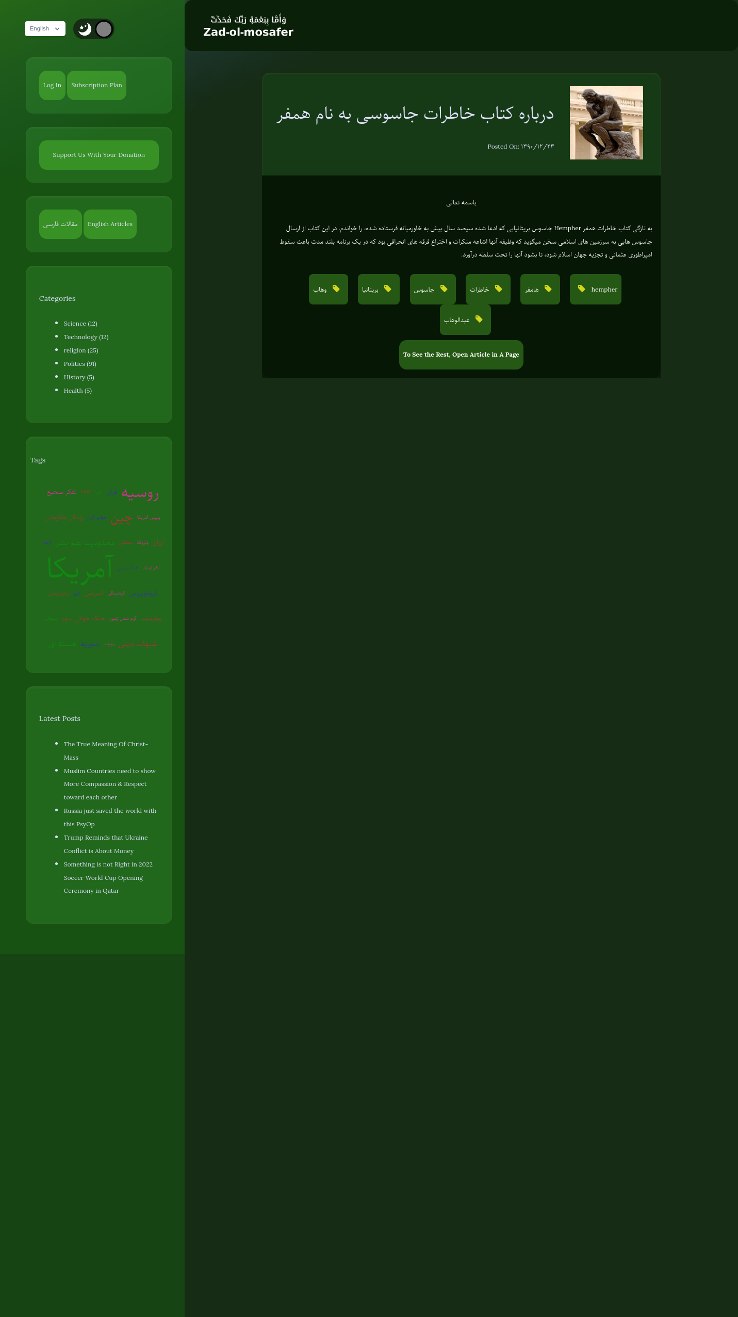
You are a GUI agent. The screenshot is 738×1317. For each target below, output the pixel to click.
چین (121, 516)
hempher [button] (603, 289)
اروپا (98, 491)
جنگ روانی (128, 567)
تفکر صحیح (62, 491)
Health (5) (78, 390)
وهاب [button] (320, 289)
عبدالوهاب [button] (457, 320)
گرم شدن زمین (123, 618)
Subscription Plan (96, 85)
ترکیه (47, 542)
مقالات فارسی (60, 224)
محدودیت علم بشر (85, 542)
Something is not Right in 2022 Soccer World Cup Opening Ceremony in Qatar (108, 878)
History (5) (79, 377)
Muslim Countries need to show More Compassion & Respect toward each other (110, 784)
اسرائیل (94, 593)
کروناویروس (143, 593)
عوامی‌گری (96, 516)
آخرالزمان (151, 567)
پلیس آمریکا (148, 516)
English (49, 29)
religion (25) (81, 350)
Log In (52, 85)
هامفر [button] (532, 289)
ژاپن (76, 592)
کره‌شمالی (116, 592)
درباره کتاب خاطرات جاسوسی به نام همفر (415, 113)
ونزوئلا (142, 542)
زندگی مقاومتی (64, 517)
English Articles (110, 224)
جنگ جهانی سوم (83, 618)
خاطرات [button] (480, 289)
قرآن (111, 491)
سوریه (89, 643)
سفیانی (126, 542)
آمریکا (80, 568)
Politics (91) (80, 364)
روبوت (108, 643)
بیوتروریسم (151, 618)
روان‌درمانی (58, 592)
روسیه (140, 492)
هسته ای (62, 643)
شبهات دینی (138, 643)
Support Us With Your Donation (99, 154)
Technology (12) (86, 337)
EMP (86, 491)
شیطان (51, 618)
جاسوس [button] (425, 289)
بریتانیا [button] (371, 289)
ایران (158, 542)
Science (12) (80, 323)
